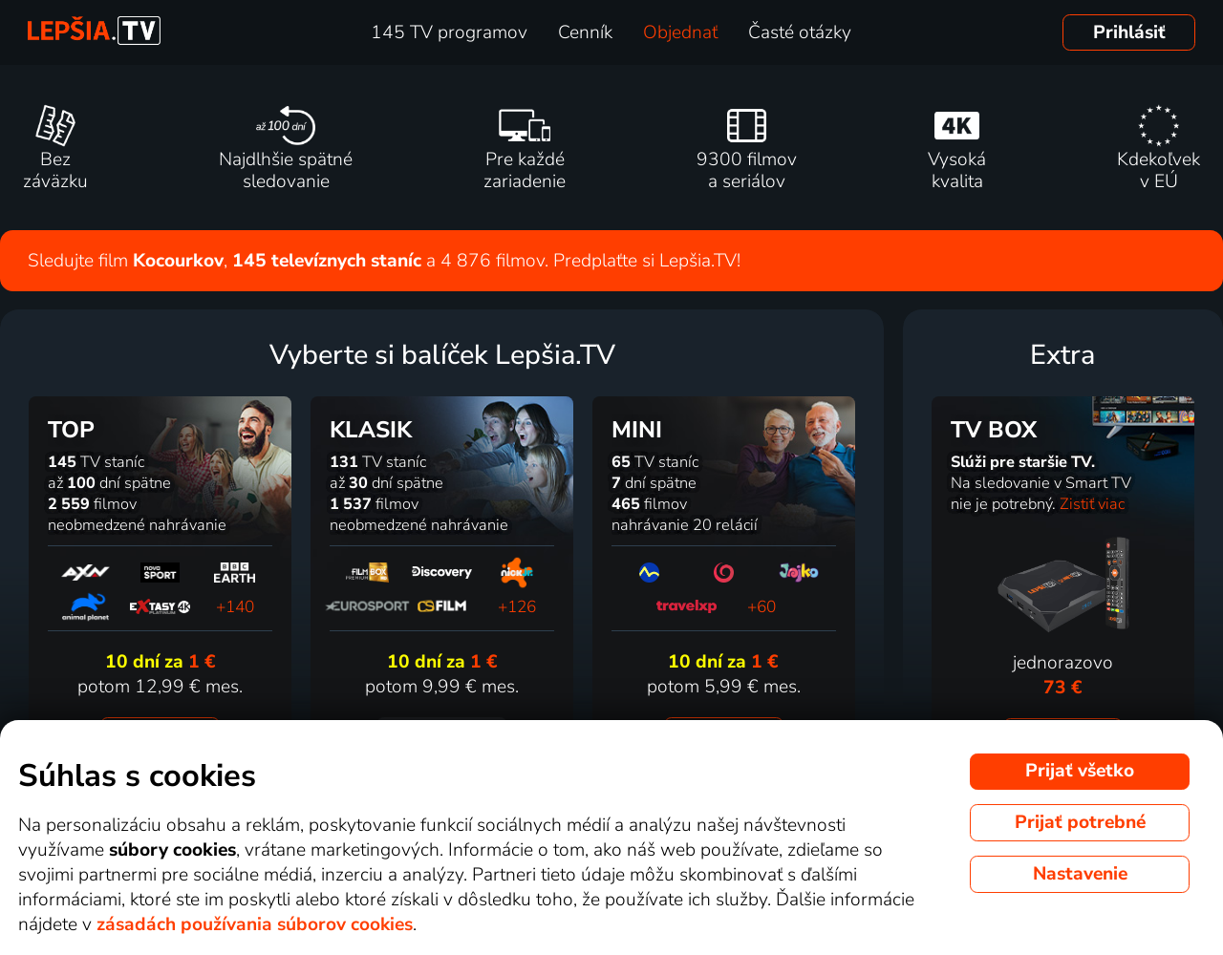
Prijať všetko (1079, 770)
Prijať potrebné (1080, 822)
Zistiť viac (1092, 504)
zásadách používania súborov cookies (255, 924)
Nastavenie (1080, 873)
